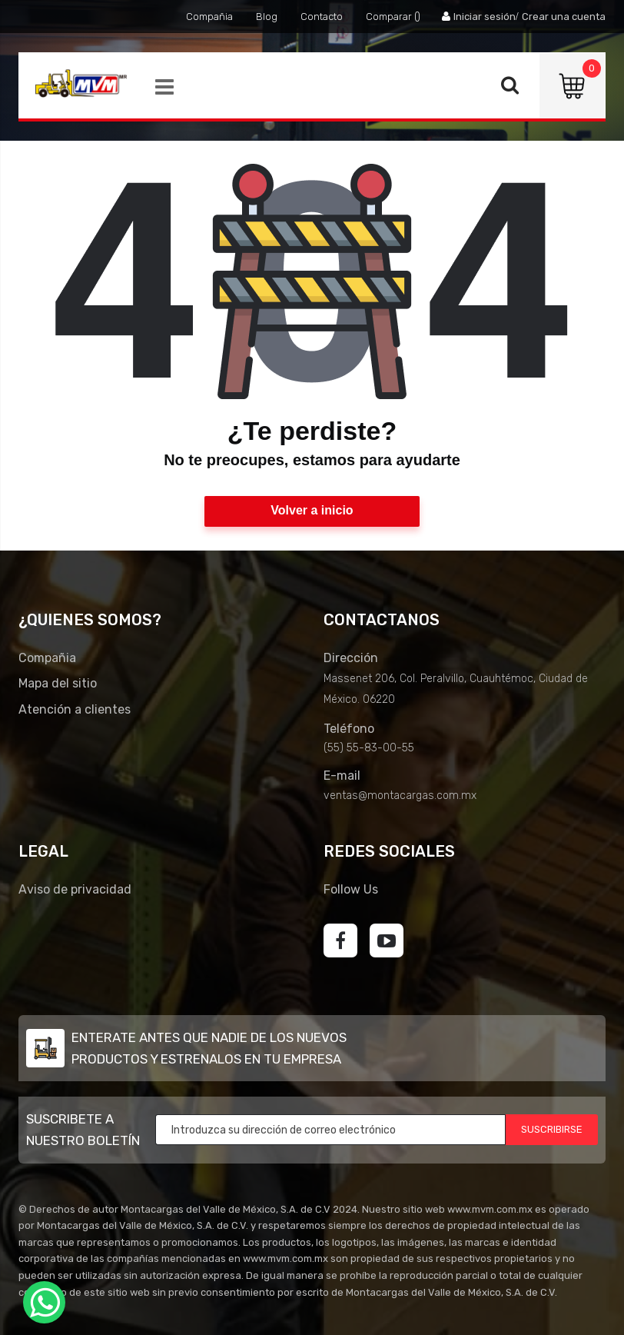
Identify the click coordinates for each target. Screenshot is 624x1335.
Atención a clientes (74, 709)
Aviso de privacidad (74, 889)
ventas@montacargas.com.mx (400, 795)
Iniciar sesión (484, 16)
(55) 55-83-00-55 (369, 747)
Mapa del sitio (57, 683)
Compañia (209, 16)
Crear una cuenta (564, 16)
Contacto (321, 16)
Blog (266, 16)
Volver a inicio (312, 510)
